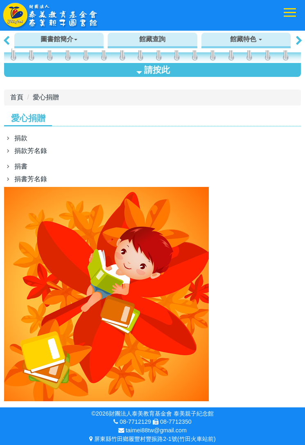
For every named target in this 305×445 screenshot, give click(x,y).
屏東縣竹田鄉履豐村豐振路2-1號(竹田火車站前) (154, 439)
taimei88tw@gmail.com (156, 430)
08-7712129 (135, 421)
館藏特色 (246, 39)
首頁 (16, 97)
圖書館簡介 (59, 39)
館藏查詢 (152, 39)
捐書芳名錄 (30, 178)
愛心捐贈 (46, 97)
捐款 (20, 138)
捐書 (20, 166)
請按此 (153, 69)
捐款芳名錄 (30, 150)
